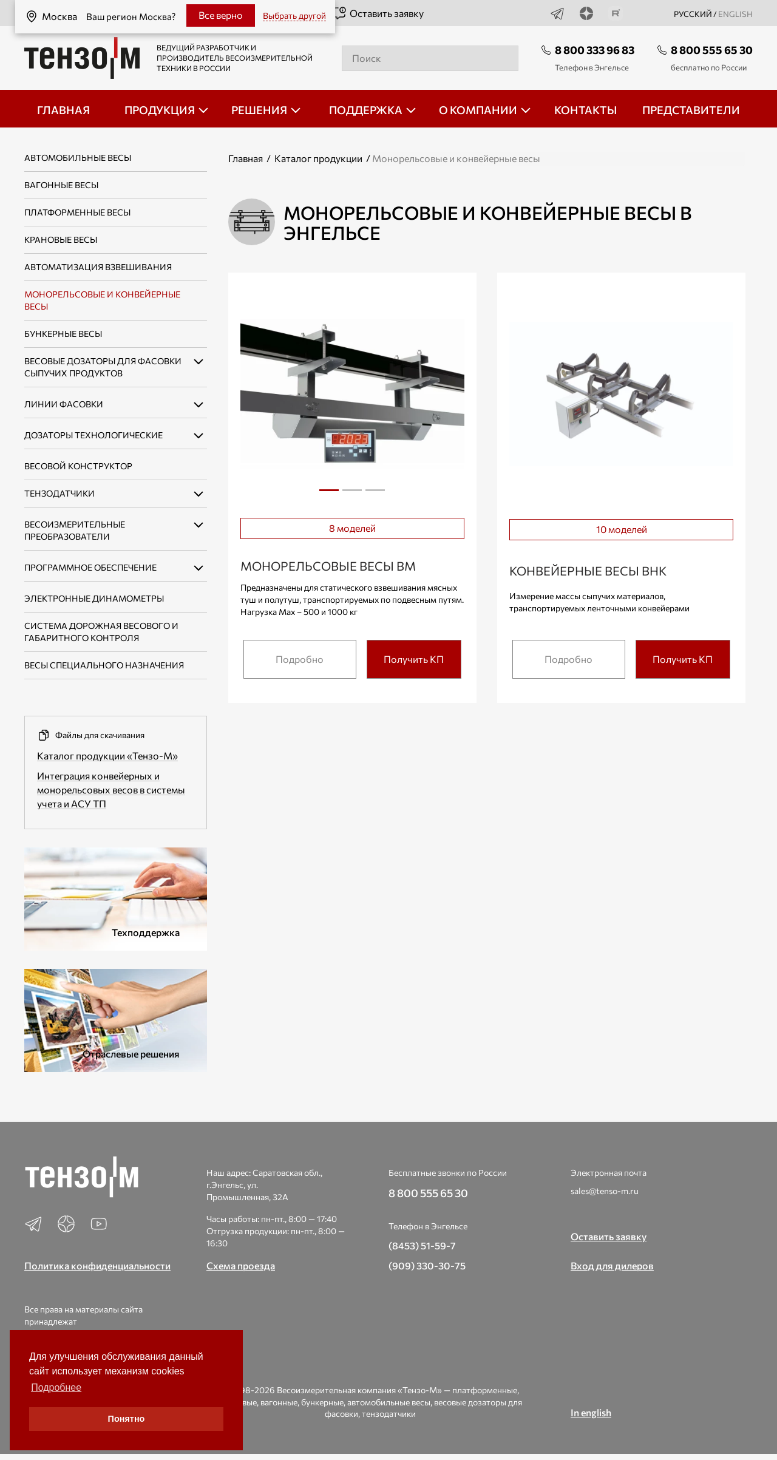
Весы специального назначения (104, 665)
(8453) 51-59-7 (422, 1245)
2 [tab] (352, 494)
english (735, 14)
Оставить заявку (378, 13)
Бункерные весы (63, 333)
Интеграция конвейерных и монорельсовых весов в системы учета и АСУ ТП (111, 789)
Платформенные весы (77, 212)
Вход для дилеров (612, 1265)
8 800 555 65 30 (712, 49)
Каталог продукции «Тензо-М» (107, 755)
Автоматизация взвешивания (98, 267)
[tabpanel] (352, 396)
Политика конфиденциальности (97, 1265)
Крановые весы (60, 239)
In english (591, 1412)
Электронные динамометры (94, 598)
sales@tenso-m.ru (605, 1191)
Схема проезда (240, 1265)
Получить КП (414, 659)
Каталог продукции (318, 158)
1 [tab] (329, 490)
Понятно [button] (126, 1419)
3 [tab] (375, 494)
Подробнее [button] (56, 1387)
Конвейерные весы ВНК (588, 570)
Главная (245, 158)
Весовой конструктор (78, 466)
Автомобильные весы (77, 157)
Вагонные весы (61, 185)
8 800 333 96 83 (594, 49)
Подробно (300, 659)
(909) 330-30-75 (427, 1265)
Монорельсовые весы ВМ (328, 566)
